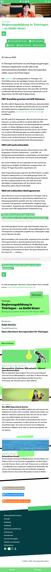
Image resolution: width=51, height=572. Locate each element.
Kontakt (7, 519)
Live (12, 569)
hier (13, 252)
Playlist (38, 569)
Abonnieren (39, 45)
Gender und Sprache (12, 542)
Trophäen (7, 525)
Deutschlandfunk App (17, 41)
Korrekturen (8, 535)
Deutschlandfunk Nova (13, 515)
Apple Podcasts (24, 45)
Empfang (7, 522)
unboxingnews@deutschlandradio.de (21, 287)
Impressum (8, 532)
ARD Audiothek (36, 41)
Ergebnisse (8, 78)
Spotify (10, 45)
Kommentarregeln (11, 539)
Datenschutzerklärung (12, 529)
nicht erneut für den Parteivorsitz (28, 112)
